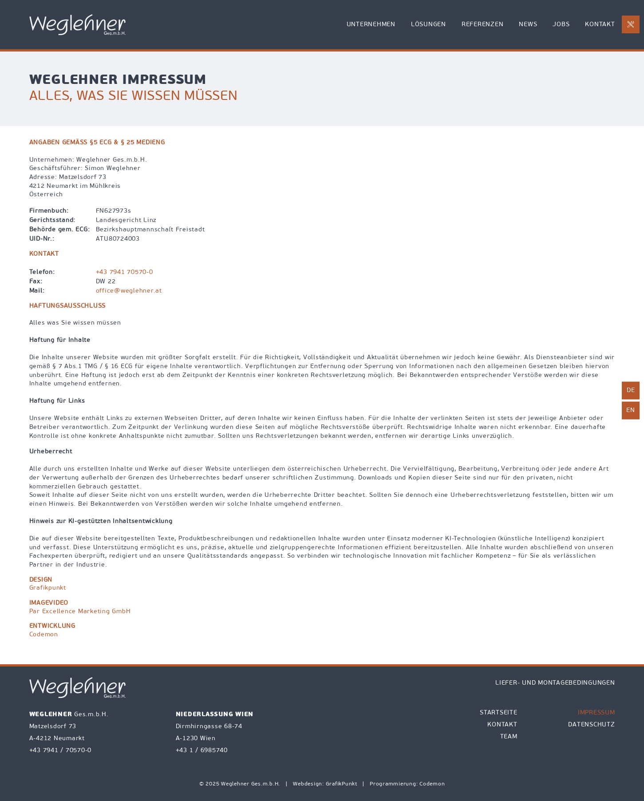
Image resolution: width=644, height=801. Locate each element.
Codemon (43, 634)
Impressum (596, 713)
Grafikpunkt (47, 588)
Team (509, 737)
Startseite (499, 713)
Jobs (561, 24)
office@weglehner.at (129, 291)
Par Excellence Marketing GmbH (80, 611)
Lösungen (428, 24)
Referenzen (483, 24)
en (630, 410)
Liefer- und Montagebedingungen (555, 683)
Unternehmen (371, 24)
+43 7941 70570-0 (124, 272)
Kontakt (600, 24)
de (631, 390)
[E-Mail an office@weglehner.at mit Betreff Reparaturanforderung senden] (631, 24)
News (528, 24)
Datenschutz (591, 725)
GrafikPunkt (342, 784)
